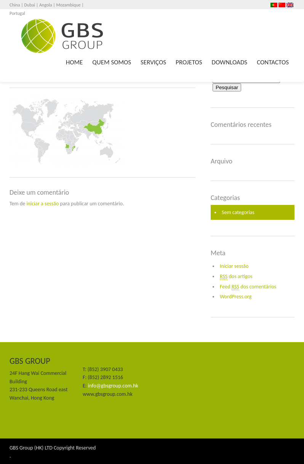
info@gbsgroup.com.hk (113, 385)
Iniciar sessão (234, 266)
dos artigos (236, 276)
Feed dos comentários (248, 286)
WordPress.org (235, 296)
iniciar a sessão (42, 203)
